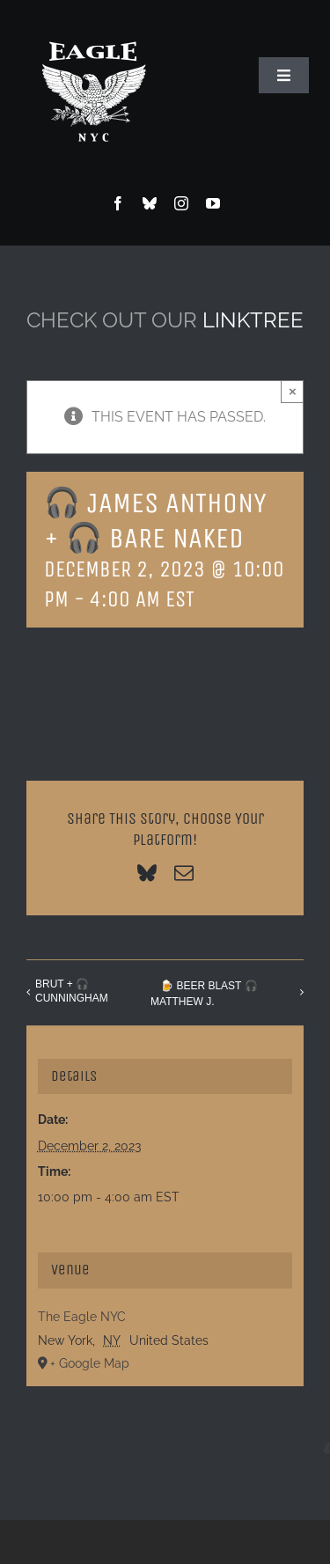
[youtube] (213, 203)
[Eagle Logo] (93, 24)
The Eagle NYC (82, 1317)
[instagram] (181, 203)
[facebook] (118, 203)
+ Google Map (89, 1363)
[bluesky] (150, 203)
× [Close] (293, 391)
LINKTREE (253, 320)
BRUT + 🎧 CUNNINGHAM (71, 991)
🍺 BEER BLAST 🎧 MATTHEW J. (203, 994)
